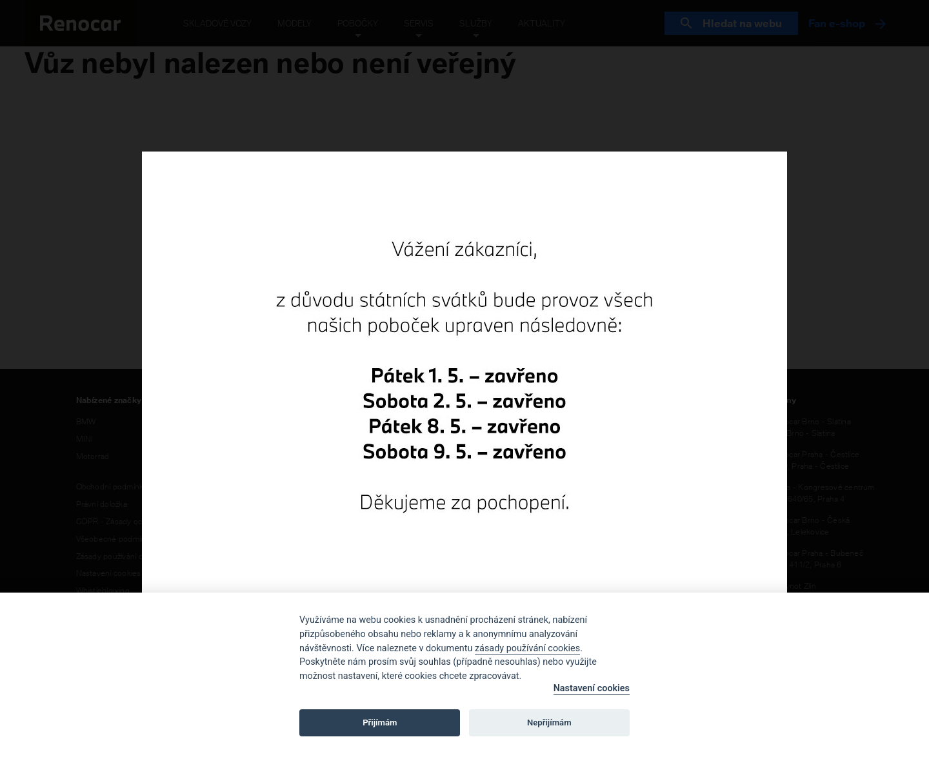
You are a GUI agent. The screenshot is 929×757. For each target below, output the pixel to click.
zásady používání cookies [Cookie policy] (527, 648)
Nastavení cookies (592, 688)
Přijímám (380, 722)
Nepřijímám (549, 722)
